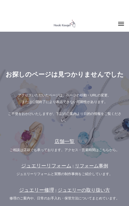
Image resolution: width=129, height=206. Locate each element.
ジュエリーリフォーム (46, 165)
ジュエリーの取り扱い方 (84, 190)
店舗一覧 (64, 141)
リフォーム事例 (91, 165)
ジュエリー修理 (36, 190)
